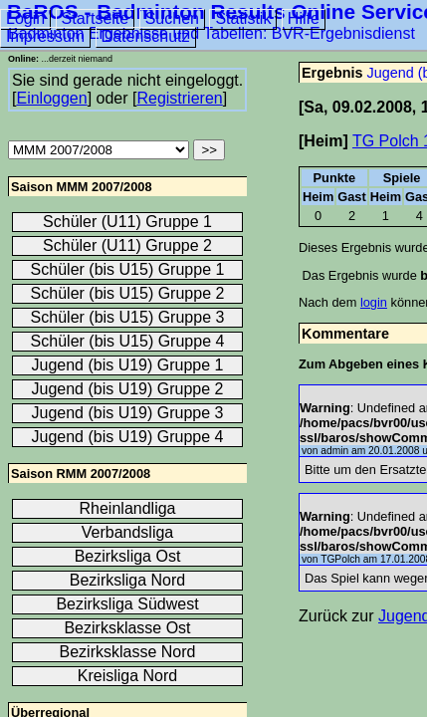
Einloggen (51, 98)
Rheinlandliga (128, 508)
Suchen (172, 18)
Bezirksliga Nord (127, 580)
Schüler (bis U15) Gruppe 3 (128, 317)
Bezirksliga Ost (128, 556)
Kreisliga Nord (127, 675)
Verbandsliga (128, 532)
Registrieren (179, 98)
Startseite (95, 18)
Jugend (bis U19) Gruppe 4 (128, 436)
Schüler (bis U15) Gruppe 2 (128, 293)
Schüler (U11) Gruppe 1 (127, 221)
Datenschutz (146, 36)
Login (25, 18)
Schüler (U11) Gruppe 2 (127, 245)
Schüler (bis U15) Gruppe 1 (128, 269)
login (373, 302)
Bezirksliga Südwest (127, 604)
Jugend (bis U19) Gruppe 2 (128, 388)
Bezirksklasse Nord (128, 651)
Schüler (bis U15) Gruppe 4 (128, 341)
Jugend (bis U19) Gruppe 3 (128, 412)
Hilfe (304, 18)
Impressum (45, 36)
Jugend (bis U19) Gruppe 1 (128, 365)
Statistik (243, 18)
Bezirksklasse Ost (127, 627)
